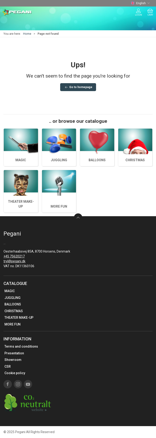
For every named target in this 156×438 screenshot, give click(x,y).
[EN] (17, 12)
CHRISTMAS (135, 160)
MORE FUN (59, 206)
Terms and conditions (21, 346)
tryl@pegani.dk (14, 261)
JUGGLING (59, 160)
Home (27, 33)
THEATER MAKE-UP (18, 317)
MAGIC (20, 160)
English (140, 3)
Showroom (12, 360)
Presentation (14, 353)
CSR (7, 366)
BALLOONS (97, 160)
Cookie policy (14, 373)
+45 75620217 (14, 256)
